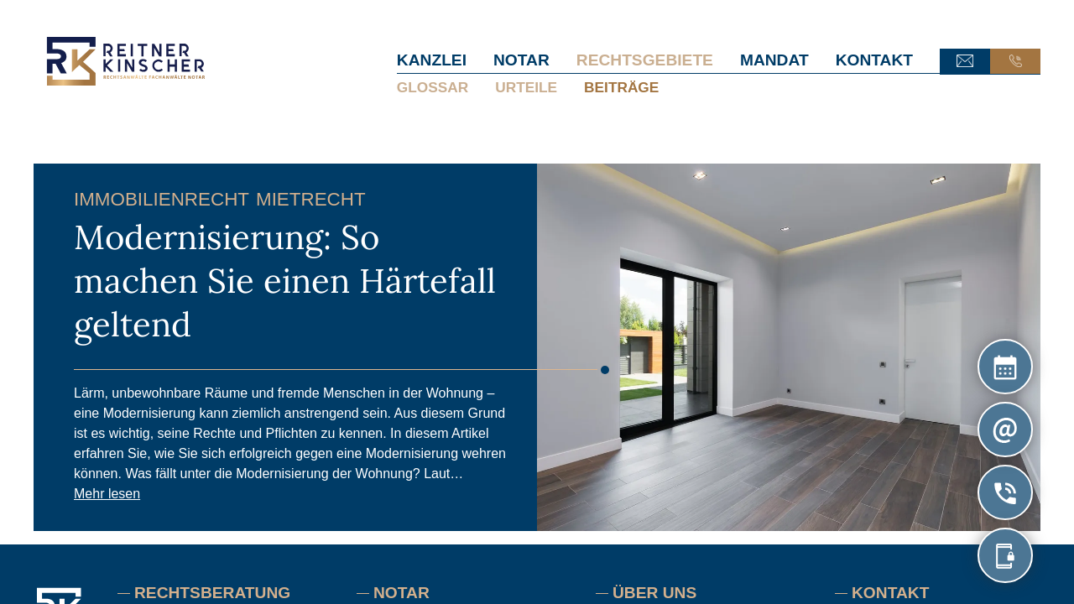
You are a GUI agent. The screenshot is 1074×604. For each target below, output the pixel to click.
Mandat (774, 60)
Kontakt (874, 60)
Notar (521, 60)
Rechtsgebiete (644, 60)
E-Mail (965, 61)
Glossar (432, 87)
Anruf (1015, 61)
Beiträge (621, 87)
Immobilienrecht (161, 199)
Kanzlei (432, 60)
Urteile (526, 87)
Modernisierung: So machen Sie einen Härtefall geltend (285, 281)
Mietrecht (311, 199)
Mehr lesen (107, 494)
